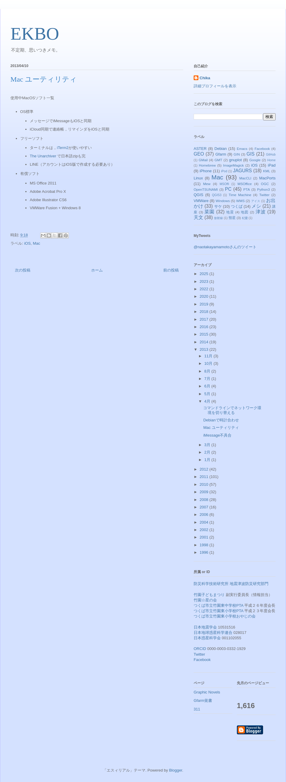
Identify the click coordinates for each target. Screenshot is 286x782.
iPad (272, 165)
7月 (208, 378)
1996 (204, 552)
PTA (246, 189)
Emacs (242, 148)
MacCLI (245, 178)
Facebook (262, 148)
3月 (208, 445)
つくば (237, 206)
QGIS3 (217, 195)
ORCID (200, 648)
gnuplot (235, 160)
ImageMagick (233, 165)
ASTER (200, 148)
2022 (204, 289)
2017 (204, 319)
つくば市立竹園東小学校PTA (218, 611)
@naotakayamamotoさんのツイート (225, 247)
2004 (204, 522)
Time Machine (240, 195)
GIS (251, 153)
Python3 (263, 189)
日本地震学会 (205, 627)
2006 (204, 514)
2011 (204, 476)
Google (255, 160)
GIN (237, 154)
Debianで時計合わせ (221, 420)
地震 (230, 212)
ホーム (97, 270)
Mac (36, 243)
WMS (240, 201)
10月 (209, 363)
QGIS (198, 195)
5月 (208, 394)
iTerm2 (63, 147)
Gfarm (220, 154)
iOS (27, 243)
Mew (207, 184)
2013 (204, 349)
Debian (220, 148)
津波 (261, 211)
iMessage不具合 (217, 435)
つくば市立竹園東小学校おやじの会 (225, 616)
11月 (209, 356)
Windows (223, 201)
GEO (199, 153)
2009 (204, 492)
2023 (204, 281)
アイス (255, 201)
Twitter (264, 195)
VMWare (201, 200)
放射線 (218, 218)
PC (228, 189)
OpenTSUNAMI (206, 189)
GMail (203, 160)
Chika (205, 78)
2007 (204, 507)
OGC (265, 184)
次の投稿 (22, 270)
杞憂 (245, 218)
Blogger (175, 770)
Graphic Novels (207, 692)
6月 (208, 386)
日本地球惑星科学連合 (213, 632)
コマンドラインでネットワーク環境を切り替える (232, 410)
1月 (208, 459)
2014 (204, 342)
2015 (204, 334)
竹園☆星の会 (205, 600)
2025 (204, 273)
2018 (204, 311)
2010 (204, 484)
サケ (218, 206)
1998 (204, 545)
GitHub (271, 154)
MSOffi (224, 184)
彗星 (232, 218)
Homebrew (207, 165)
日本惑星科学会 (207, 638)
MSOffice (244, 184)
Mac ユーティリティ (221, 427)
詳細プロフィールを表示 (215, 86)
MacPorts (267, 178)
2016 (204, 327)
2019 (204, 304)
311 (197, 709)
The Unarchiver (43, 156)
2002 (204, 529)
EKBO (34, 34)
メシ (256, 206)
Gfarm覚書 (203, 700)
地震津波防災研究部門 (249, 583)
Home (271, 160)
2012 (204, 469)
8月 (208, 371)
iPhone (206, 171)
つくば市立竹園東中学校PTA (218, 605)
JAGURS (242, 170)
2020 (204, 296)
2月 (208, 452)
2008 (204, 499)
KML (266, 171)
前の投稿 (171, 270)
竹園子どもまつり (209, 594)
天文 (198, 217)
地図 (244, 212)
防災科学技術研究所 (211, 583)
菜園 (209, 211)
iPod (224, 171)
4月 (208, 401)
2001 (204, 537)
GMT (218, 160)
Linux (198, 178)
